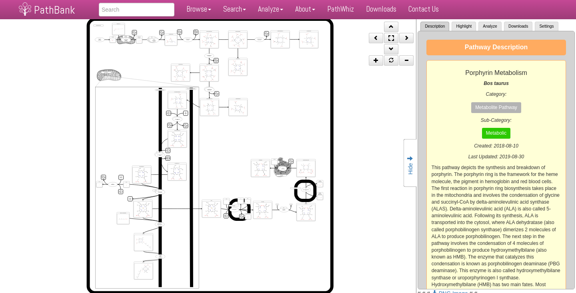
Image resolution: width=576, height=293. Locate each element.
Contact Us (423, 9)
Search (234, 9)
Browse (198, 9)
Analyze (270, 9)
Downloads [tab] (518, 26)
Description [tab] (435, 26)
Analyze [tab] (490, 26)
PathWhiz (340, 9)
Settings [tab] (546, 26)
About (305, 9)
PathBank (54, 10)
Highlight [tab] (464, 26)
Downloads (381, 9)
